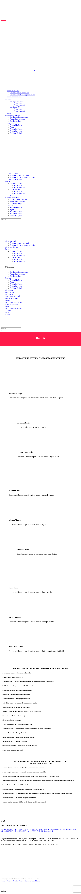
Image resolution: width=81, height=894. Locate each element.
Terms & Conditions (32, 881)
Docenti (8, 37)
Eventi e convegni (11, 41)
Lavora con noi (10, 28)
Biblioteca (9, 32)
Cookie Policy (18, 881)
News (7, 49)
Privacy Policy (6, 881)
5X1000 (8, 47)
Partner (8, 43)
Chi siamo (9, 26)
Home (7, 24)
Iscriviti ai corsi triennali (14, 39)
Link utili (8, 51)
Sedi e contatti (10, 30)
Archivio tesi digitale (12, 35)
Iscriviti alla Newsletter (13, 45)
